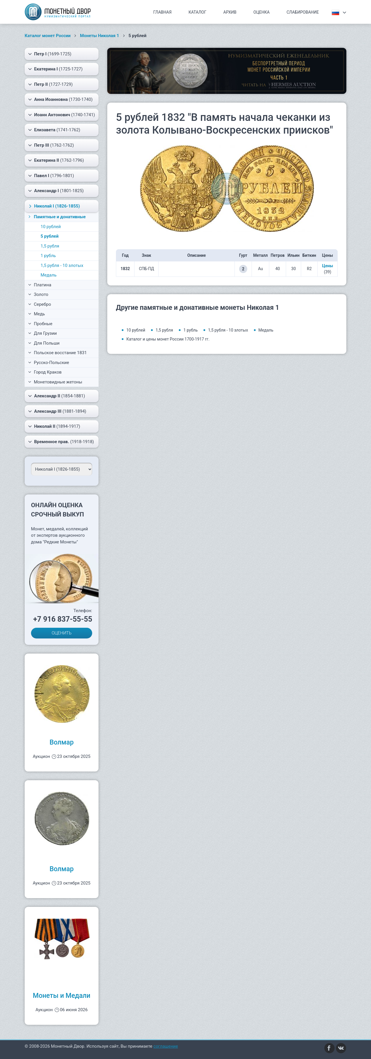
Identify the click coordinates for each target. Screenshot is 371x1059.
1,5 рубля (50, 246)
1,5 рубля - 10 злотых (62, 265)
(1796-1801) (51, 176)
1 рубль (48, 255)
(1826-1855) (53, 206)
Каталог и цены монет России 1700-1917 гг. (168, 339)
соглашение (165, 1046)
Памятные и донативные (56, 216)
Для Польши (44, 343)
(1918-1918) (61, 442)
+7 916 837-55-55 (62, 619)
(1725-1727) (55, 69)
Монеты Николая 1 (99, 35)
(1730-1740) (60, 99)
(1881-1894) (57, 411)
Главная (162, 12)
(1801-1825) (56, 191)
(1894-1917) (54, 426)
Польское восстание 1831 (57, 352)
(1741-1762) (54, 130)
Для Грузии (42, 333)
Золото (38, 294)
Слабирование (303, 12)
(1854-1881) (56, 396)
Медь (36, 313)
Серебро (39, 304)
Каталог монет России (48, 35)
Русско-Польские (48, 362)
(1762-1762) (51, 145)
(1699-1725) (49, 54)
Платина (39, 285)
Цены (327, 265)
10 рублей (51, 226)
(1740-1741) (61, 115)
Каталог (197, 12)
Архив (230, 12)
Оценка (261, 12)
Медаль (49, 275)
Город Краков (45, 372)
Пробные (40, 323)
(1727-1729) (50, 84)
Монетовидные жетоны (55, 382)
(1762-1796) (56, 160)
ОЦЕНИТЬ (62, 633)
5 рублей (50, 236)
